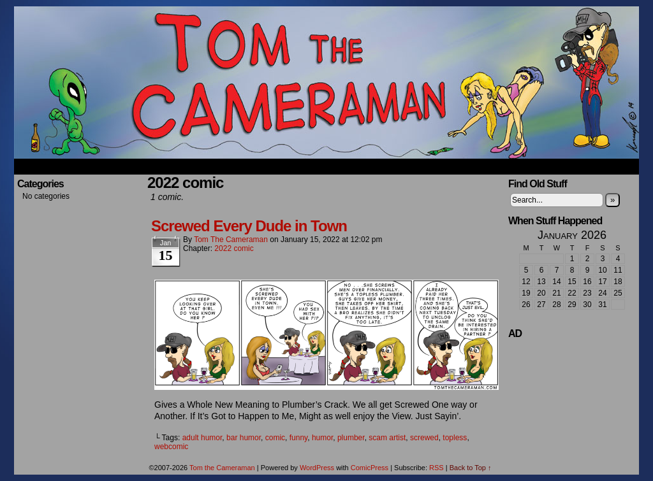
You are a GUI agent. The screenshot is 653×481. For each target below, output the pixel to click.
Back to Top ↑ (471, 467)
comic (275, 437)
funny (298, 437)
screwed (424, 437)
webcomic (171, 446)
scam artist (387, 437)
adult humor (202, 437)
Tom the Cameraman (326, 82)
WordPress (317, 467)
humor (322, 437)
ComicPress (369, 467)
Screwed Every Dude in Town (249, 225)
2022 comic (233, 248)
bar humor (243, 437)
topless (455, 437)
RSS (436, 467)
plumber (351, 437)
